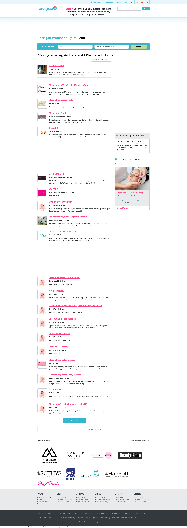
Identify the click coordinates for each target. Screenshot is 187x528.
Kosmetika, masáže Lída (61, 100)
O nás (91, 513)
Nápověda (116, 513)
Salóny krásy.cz (93, 429)
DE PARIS (54, 189)
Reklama (99, 518)
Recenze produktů (102, 8)
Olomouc (138, 494)
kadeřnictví (43, 499)
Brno (59, 494)
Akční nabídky (103, 11)
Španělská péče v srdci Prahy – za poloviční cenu (132, 193)
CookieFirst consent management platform (55, 527)
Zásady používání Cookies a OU (133, 513)
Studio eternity (56, 291)
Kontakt (124, 518)
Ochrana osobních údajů (86, 518)
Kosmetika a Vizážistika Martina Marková (70, 85)
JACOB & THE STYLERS (60, 202)
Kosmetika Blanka (58, 113)
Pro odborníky (65, 513)
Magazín (73, 14)
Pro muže (81, 11)
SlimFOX (53, 128)
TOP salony (84, 14)
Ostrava (80, 494)
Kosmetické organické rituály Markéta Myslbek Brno (75, 305)
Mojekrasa (132, 518)
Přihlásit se (109, 2)
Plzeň (98, 494)
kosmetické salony (45, 502)
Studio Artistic (56, 65)
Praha (40, 494)
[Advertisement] (93, 26)
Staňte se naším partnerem (140, 441)
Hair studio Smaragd (59, 347)
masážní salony (44, 504)
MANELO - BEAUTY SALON (62, 231)
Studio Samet (55, 389)
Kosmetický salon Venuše (62, 360)
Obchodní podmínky (67, 518)
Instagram (115, 518)
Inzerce (99, 14)
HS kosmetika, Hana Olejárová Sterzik (68, 217)
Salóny (69, 8)
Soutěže (91, 11)
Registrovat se (122, 2)
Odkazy (107, 518)
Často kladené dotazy (103, 513)
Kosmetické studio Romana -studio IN (68, 404)
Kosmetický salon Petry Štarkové (66, 375)
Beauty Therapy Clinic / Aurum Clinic (129, 201)
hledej (138, 46)
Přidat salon (96, 2)
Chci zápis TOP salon (101, 60)
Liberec (118, 494)
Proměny (71, 11)
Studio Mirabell (57, 174)
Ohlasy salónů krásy (79, 513)
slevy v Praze (44, 497)
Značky (88, 8)
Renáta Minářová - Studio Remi (64, 277)
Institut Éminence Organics (62, 319)
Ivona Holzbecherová (59, 333)
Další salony (74, 420)
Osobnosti (79, 8)
